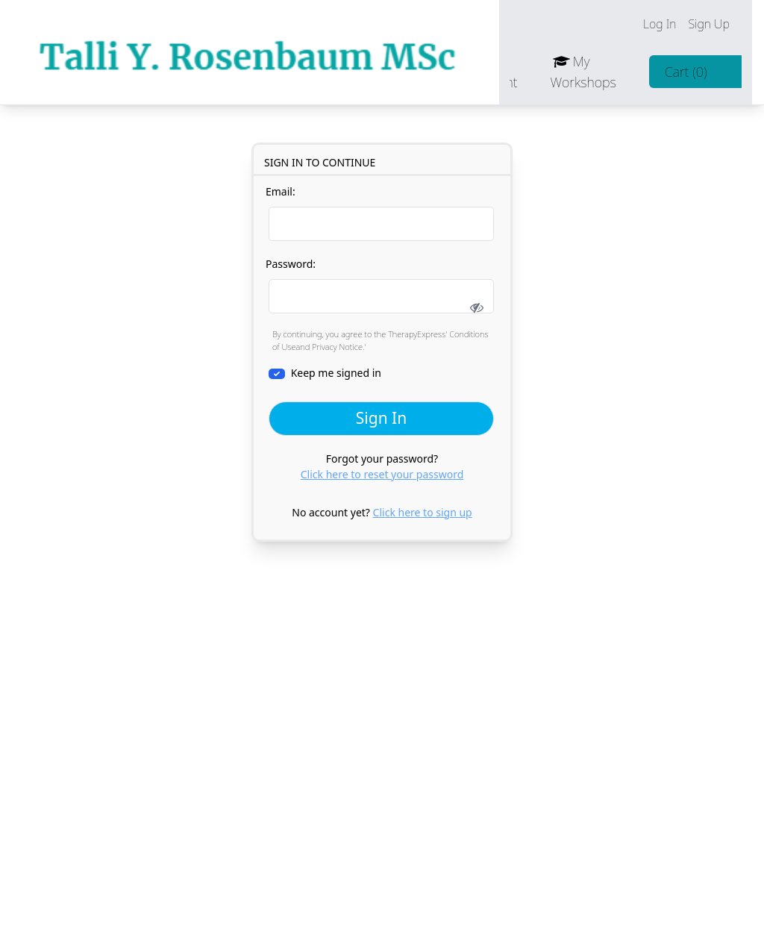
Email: (380, 212)
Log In (670, 24)
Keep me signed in (325, 372)
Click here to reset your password (382, 474)
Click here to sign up (422, 512)
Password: (382, 289)
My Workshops (594, 71)
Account (504, 71)
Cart (696, 72)
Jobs (357, 71)
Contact (425, 71)
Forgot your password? (382, 466)
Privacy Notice (337, 346)
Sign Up (719, 24)
